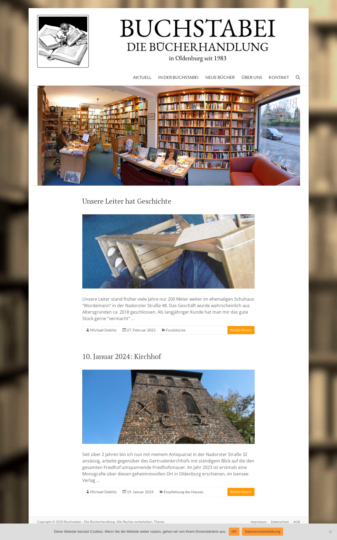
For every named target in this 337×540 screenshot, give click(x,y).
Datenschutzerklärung (262, 531)
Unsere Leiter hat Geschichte (126, 201)
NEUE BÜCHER (220, 77)
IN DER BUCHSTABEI (178, 77)
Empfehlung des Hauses (183, 491)
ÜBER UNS (251, 77)
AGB (296, 522)
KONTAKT (279, 77)
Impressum (259, 522)
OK (234, 531)
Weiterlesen (241, 330)
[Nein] (330, 531)
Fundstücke (175, 330)
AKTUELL (142, 77)
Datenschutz (280, 522)
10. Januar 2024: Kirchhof (121, 356)
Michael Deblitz (103, 330)
